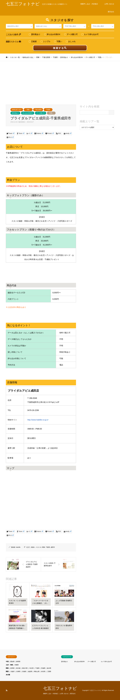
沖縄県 (16, 665)
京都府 (24, 671)
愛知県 (12, 661)
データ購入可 (40, 113)
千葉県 (48, 109)
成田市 (53, 547)
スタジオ (38, 547)
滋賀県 (30, 671)
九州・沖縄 (9, 665)
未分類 (8, 675)
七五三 (28, 547)
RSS (6, 690)
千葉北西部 (38, 109)
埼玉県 (31, 668)
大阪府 (12, 671)
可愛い (51, 113)
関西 (7, 671)
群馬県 (12, 668)
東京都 (18, 668)
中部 (7, 661)
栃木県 (49, 668)
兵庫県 (18, 671)
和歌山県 (36, 671)
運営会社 (111, 12)
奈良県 (43, 671)
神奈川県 (25, 668)
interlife (18, 547)
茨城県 (43, 668)
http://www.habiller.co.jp (37, 420)
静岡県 (18, 661)
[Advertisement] (60, 83)
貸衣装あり (15, 113)
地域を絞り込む (17, 109)
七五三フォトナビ (60, 688)
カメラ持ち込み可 (106, 661)
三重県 (49, 671)
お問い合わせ (109, 4)
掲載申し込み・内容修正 (89, 4)
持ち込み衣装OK (28, 113)
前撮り (33, 547)
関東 (28, 109)
